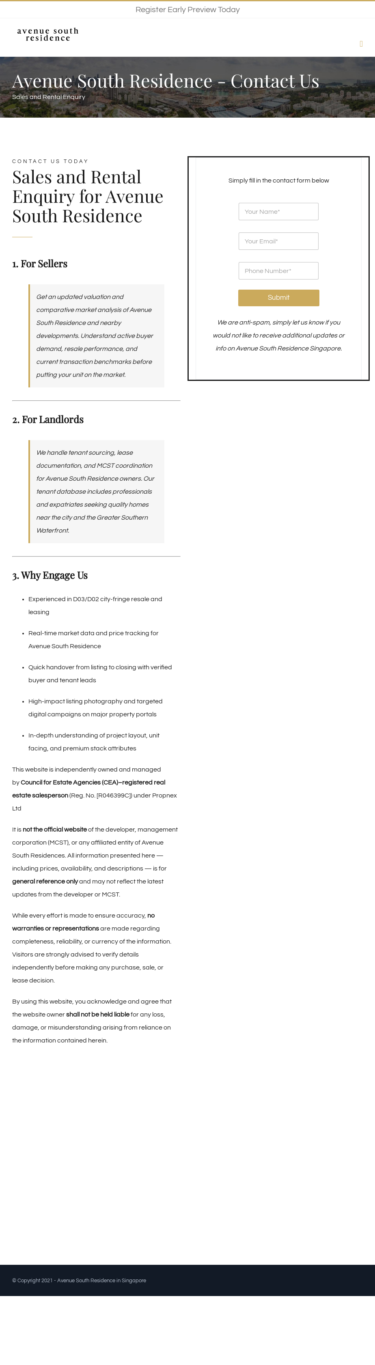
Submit (279, 297)
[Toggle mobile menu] (361, 44)
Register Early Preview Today (188, 10)
